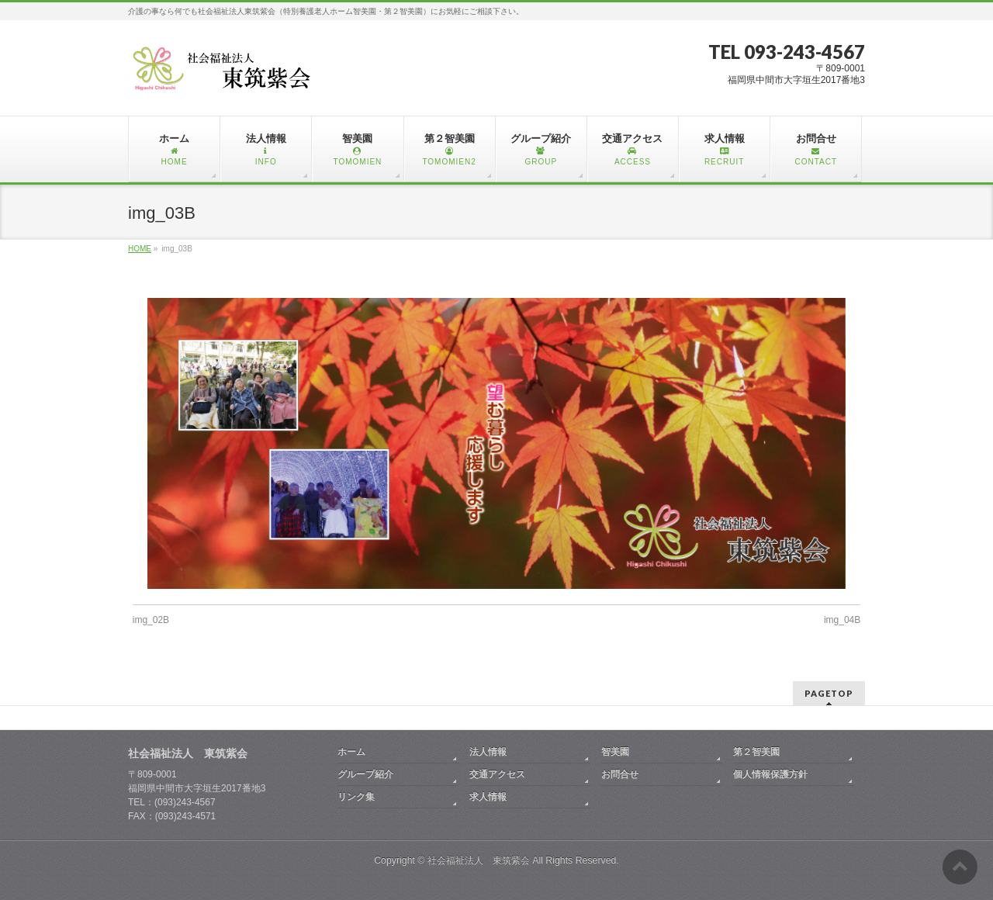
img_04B (842, 619)
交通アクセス (497, 774)
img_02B (151, 619)
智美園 (615, 751)
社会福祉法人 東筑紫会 (478, 860)
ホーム (351, 751)
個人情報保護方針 (770, 774)
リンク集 (356, 796)
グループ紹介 (365, 774)
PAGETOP (828, 693)
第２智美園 (756, 751)
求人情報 (488, 796)
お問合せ (619, 774)
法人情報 (488, 751)
